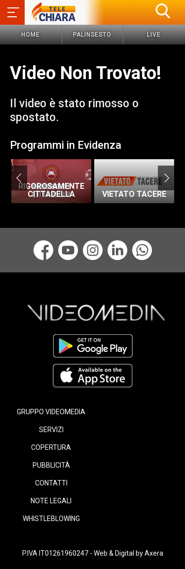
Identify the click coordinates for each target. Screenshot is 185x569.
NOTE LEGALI (51, 501)
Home (30, 34)
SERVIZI (51, 430)
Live (154, 34)
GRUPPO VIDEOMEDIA (51, 412)
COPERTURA (51, 447)
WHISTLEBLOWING (51, 519)
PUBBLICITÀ (51, 465)
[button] (162, 10)
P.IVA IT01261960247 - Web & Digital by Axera (92, 553)
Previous (18, 178)
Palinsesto (92, 34)
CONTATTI (51, 483)
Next (166, 178)
